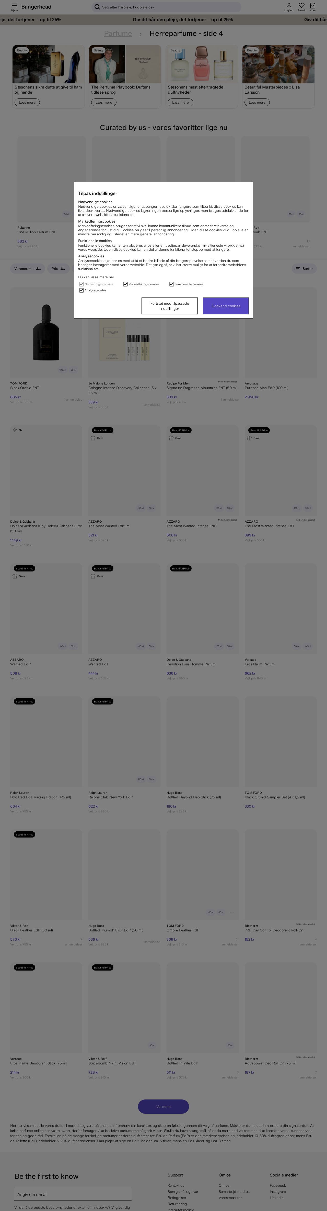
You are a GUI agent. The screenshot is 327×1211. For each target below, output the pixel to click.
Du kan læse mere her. (96, 277)
